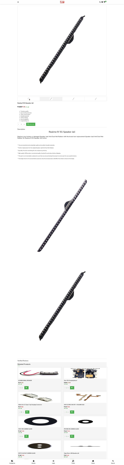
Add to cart (30, 124)
